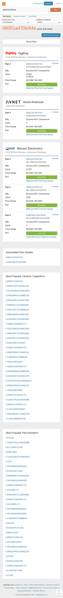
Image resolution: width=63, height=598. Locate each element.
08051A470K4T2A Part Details (39, 209)
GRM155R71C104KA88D (17, 495)
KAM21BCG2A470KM (36, 215)
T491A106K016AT (14, 362)
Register (48, 3)
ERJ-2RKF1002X (14, 542)
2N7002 (9, 556)
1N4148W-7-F (12, 490)
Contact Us (18, 585)
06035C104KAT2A (14, 561)
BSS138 (10, 523)
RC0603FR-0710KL (15, 528)
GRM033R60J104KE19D (17, 314)
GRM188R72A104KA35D (17, 300)
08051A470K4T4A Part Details (39, 88)
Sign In (58, 3)
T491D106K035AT (14, 390)
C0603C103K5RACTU (16, 404)
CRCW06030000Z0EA (16, 509)
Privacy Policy (9, 588)
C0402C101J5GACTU (16, 395)
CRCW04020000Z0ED (16, 514)
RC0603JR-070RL (14, 570)
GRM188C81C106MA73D (18, 414)
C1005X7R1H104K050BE (17, 400)
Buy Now (42, 84)
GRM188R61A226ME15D (17, 295)
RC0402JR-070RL (14, 471)
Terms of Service (21, 588)
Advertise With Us (39, 591)
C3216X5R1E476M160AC (18, 291)
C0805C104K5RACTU (16, 324)
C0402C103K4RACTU (16, 348)
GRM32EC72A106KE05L (17, 305)
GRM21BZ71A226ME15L (17, 310)
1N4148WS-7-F (13, 504)
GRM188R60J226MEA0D (17, 371)
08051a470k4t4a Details (51, 35)
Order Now (41, 233)
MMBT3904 (11, 452)
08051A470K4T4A (34, 64)
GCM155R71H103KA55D (17, 319)
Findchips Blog (38, 3)
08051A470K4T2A (34, 187)
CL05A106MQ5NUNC (16, 419)
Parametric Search (52, 585)
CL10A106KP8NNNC (15, 409)
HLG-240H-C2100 (14, 447)
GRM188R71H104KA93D (17, 476)
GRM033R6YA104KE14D (17, 385)
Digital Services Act (35, 588)
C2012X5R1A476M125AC (18, 329)
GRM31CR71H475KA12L (17, 286)
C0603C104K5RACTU (16, 367)
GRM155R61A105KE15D (17, 552)
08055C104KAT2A (14, 281)
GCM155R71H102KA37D (17, 376)
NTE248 (10, 438)
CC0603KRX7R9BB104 (17, 357)
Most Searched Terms (37, 585)
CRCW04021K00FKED (16, 480)
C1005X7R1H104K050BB (17, 443)
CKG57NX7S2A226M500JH (18, 381)
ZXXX (9, 461)
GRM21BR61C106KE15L (17, 352)
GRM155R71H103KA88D (17, 333)
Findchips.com (4, 4)
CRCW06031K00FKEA (16, 547)
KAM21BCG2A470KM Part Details (41, 237)
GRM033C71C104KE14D (17, 338)
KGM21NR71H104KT (16, 343)
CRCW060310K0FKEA (16, 466)
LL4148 (9, 575)
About (26, 585)
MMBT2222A (12, 533)
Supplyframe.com (41, 595)
